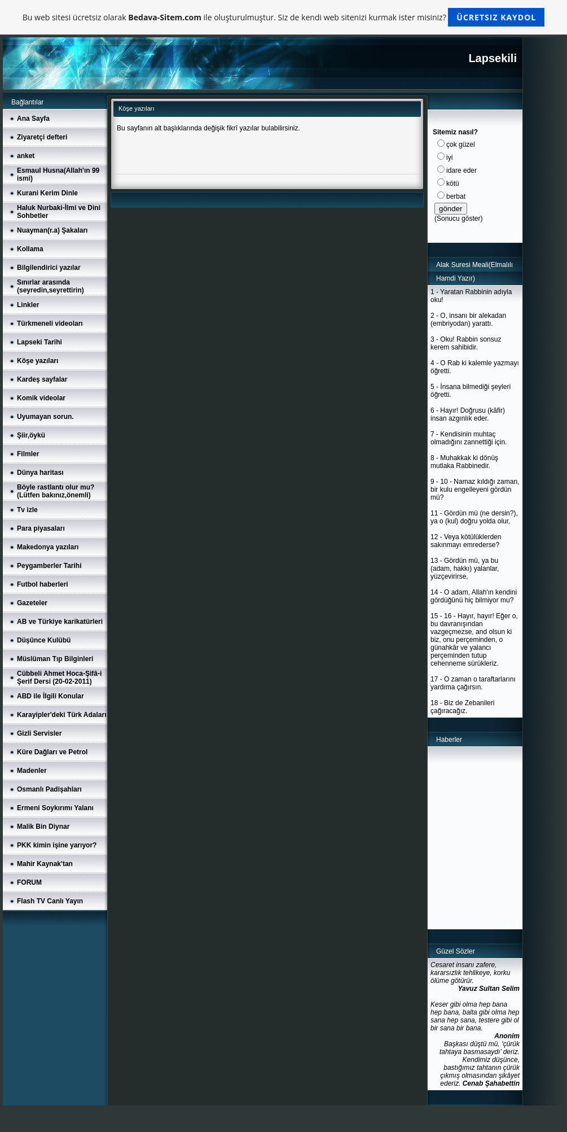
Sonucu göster (458, 218)
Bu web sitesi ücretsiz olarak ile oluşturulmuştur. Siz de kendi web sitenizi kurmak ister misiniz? (283, 17)
